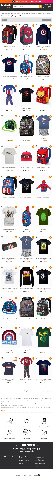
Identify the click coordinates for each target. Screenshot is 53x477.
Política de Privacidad (39, 460)
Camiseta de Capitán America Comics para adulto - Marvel (9, 289)
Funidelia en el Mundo (39, 457)
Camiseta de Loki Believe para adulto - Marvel (43, 259)
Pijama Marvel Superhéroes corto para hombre (44, 137)
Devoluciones (22, 462)
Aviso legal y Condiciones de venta (42, 459)
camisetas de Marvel (6, 409)
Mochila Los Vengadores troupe (26, 137)
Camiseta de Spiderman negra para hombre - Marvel (44, 289)
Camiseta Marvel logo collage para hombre (9, 168)
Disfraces (12, 9)
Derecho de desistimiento (40, 463)
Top (50, 9)
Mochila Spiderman (26, 46)
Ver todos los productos (46, 391)
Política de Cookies (39, 462)
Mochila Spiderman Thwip (26, 318)
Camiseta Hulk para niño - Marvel (44, 349)
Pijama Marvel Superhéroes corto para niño (26, 259)
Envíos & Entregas (23, 459)
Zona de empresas (39, 464)
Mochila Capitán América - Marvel (9, 197)
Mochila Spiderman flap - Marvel (43, 167)
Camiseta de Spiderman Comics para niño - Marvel (43, 380)
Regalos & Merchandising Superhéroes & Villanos (27, 13)
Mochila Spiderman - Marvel (9, 46)
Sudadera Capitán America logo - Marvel (43, 47)
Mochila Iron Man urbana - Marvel (44, 106)
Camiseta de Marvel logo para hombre (26, 349)
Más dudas (21, 463)
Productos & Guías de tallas (25, 460)
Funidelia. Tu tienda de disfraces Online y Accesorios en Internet (6, 6)
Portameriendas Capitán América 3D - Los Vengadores (9, 319)
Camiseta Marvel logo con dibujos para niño (9, 380)
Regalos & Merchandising (11, 13)
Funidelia (3, 13)
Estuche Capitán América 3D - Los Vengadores (26, 228)
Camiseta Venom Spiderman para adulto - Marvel (26, 198)
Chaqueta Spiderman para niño (43, 197)
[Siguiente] (29, 391)
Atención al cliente (9, 457)
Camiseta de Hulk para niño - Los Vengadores (43, 228)
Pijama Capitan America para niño (9, 106)
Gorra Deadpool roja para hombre (26, 167)
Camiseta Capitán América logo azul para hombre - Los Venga (9, 77)
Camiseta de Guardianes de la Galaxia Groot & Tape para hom (9, 228)
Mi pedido (21, 457)
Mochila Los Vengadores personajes (43, 318)
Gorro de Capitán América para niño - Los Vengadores (9, 349)
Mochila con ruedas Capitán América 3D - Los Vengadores (26, 77)
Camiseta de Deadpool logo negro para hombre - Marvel (26, 107)
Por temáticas (4, 9)
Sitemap (36, 466)
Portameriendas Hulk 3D (9, 137)
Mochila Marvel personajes (43, 76)
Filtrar (4, 20)
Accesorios (19, 9)
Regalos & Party (28, 9)
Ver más (4, 410)
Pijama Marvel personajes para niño (26, 379)
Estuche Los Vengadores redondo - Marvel (9, 259)
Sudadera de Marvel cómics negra (26, 288)
